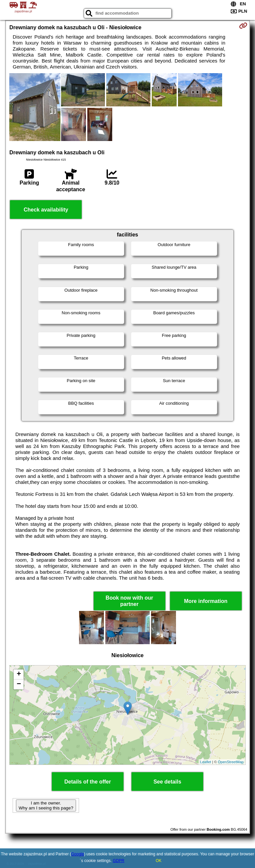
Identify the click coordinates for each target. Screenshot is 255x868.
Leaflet (205, 762)
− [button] (19, 684)
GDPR (119, 860)
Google (77, 854)
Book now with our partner (129, 601)
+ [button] (19, 674)
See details (167, 782)
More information (205, 601)
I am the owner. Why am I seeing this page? (46, 805)
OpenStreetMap (231, 762)
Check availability (46, 210)
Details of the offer (87, 782)
